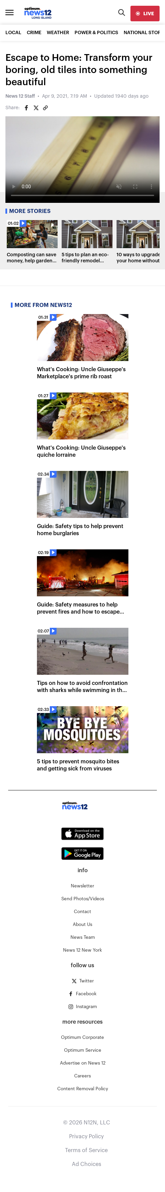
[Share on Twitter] (36, 108)
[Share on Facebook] (26, 108)
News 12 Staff (20, 96)
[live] (145, 13)
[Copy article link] (45, 108)
